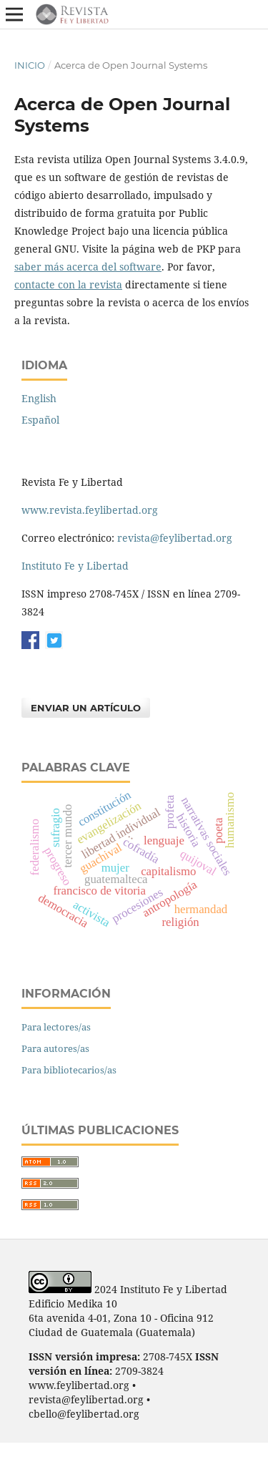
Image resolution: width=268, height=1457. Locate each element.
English (38, 398)
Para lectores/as (56, 1026)
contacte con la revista (68, 284)
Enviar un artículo (86, 707)
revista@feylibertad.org (174, 538)
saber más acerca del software (88, 266)
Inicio (29, 65)
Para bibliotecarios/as (68, 1069)
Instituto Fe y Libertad (75, 565)
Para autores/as (55, 1048)
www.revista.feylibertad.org (89, 510)
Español (40, 420)
